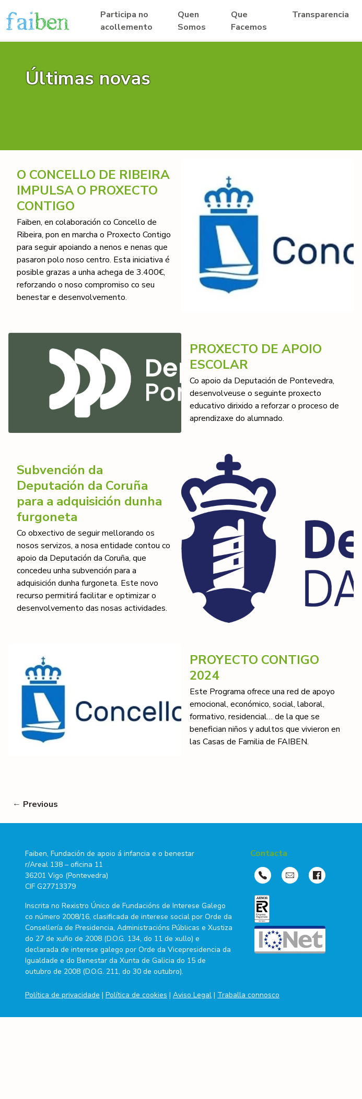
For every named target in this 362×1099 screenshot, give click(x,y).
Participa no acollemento (126, 21)
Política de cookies (136, 995)
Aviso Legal (192, 995)
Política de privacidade (62, 995)
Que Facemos (249, 21)
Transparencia (320, 14)
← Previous (35, 804)
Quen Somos (192, 21)
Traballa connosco (248, 995)
